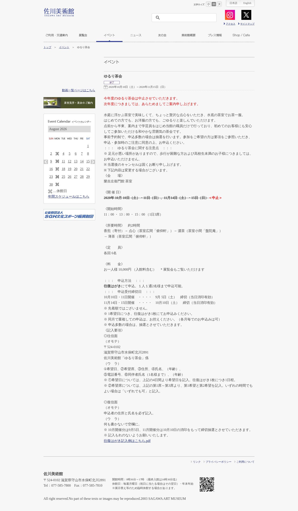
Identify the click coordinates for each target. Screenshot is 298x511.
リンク (197, 461)
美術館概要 (188, 35)
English (247, 3)
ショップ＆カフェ (241, 35)
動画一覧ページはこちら (78, 90)
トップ (47, 47)
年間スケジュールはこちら (68, 196)
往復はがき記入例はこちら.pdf (127, 441)
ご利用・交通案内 (56, 35)
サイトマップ (247, 23)
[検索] (185, 17)
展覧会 (83, 35)
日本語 (233, 3)
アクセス (230, 23)
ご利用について (245, 461)
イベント (109, 35)
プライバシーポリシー (218, 461)
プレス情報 (215, 35)
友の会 (162, 35)
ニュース (136, 35)
